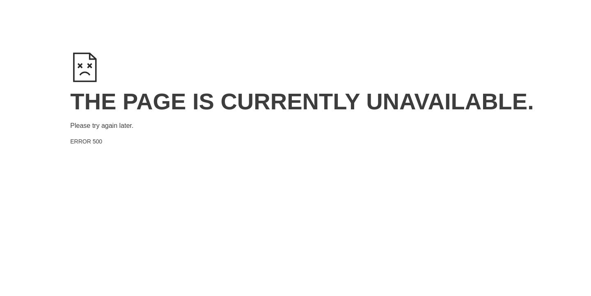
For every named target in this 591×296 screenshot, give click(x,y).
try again (104, 125)
